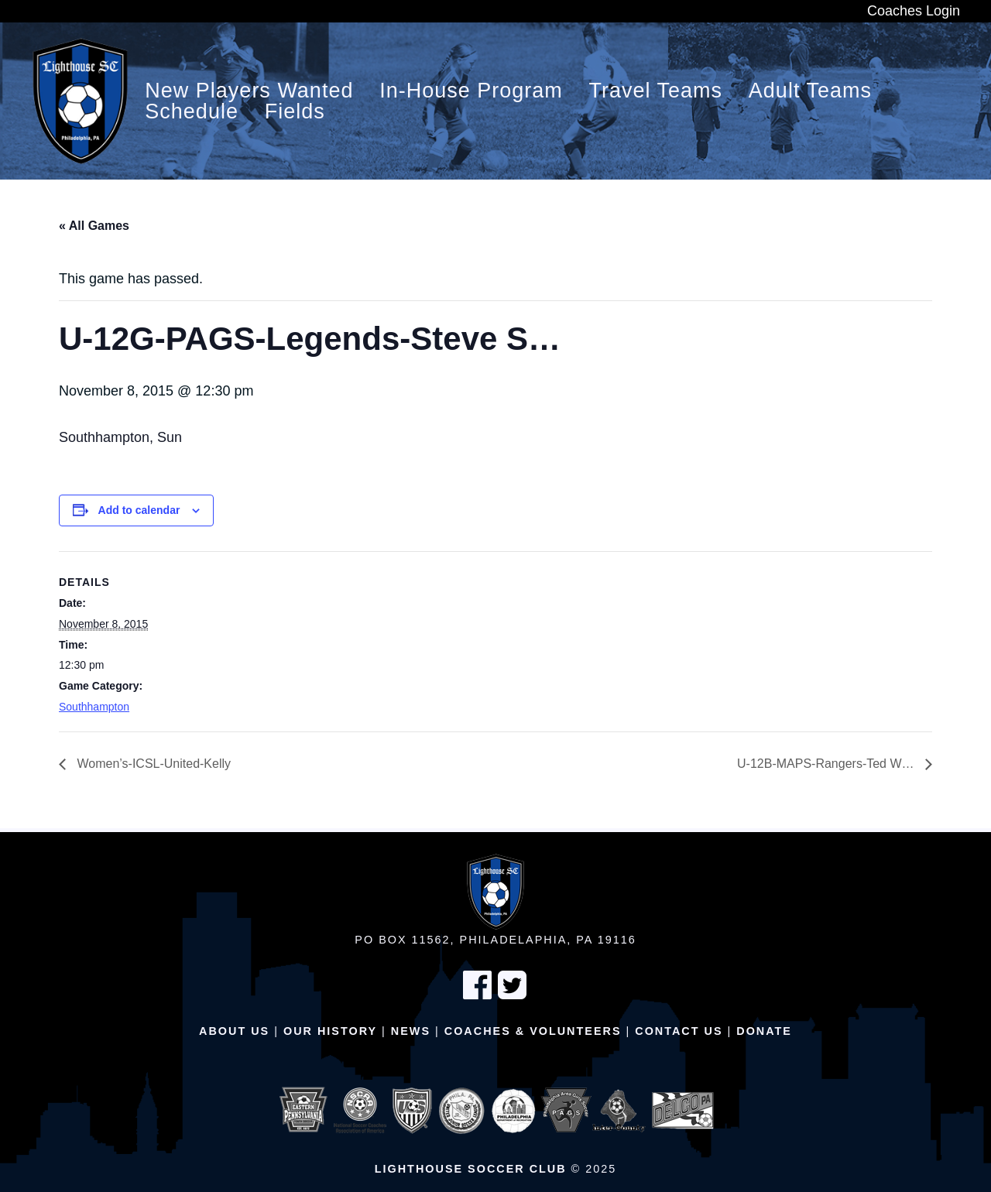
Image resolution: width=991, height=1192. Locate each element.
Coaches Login (913, 11)
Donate (764, 1031)
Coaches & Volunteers (533, 1031)
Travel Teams (656, 90)
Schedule (191, 111)
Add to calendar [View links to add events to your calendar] (139, 510)
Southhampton (94, 706)
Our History (330, 1031)
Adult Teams (810, 90)
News (410, 1031)
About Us (234, 1031)
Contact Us (678, 1031)
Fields (295, 111)
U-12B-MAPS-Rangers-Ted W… (827, 763)
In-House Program (471, 90)
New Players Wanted (249, 90)
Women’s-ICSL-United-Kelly (152, 763)
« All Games (94, 225)
